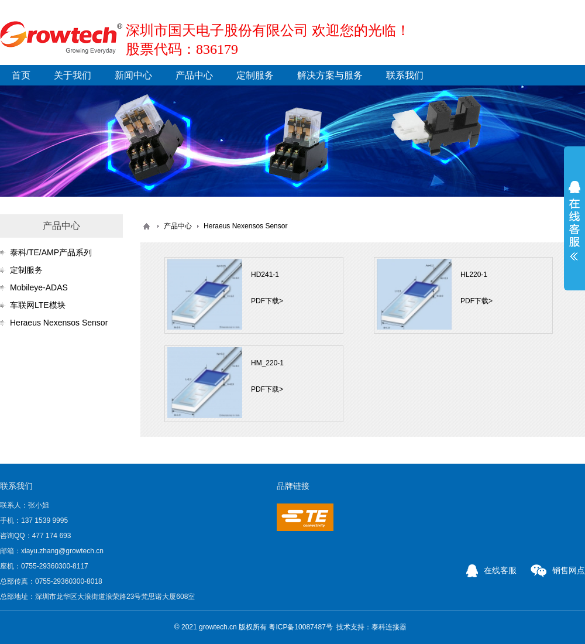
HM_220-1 (267, 363)
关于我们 (72, 75)
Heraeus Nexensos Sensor (59, 322)
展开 (574, 220)
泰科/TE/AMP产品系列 (51, 252)
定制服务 (255, 75)
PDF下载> (267, 301)
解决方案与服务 (330, 75)
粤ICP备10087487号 (300, 627)
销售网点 (558, 570)
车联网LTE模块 (38, 305)
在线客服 (491, 570)
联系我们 (405, 75)
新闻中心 (133, 75)
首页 (21, 75)
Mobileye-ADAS (39, 287)
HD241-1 (265, 274)
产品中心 (194, 75)
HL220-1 (473, 274)
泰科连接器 (389, 627)
